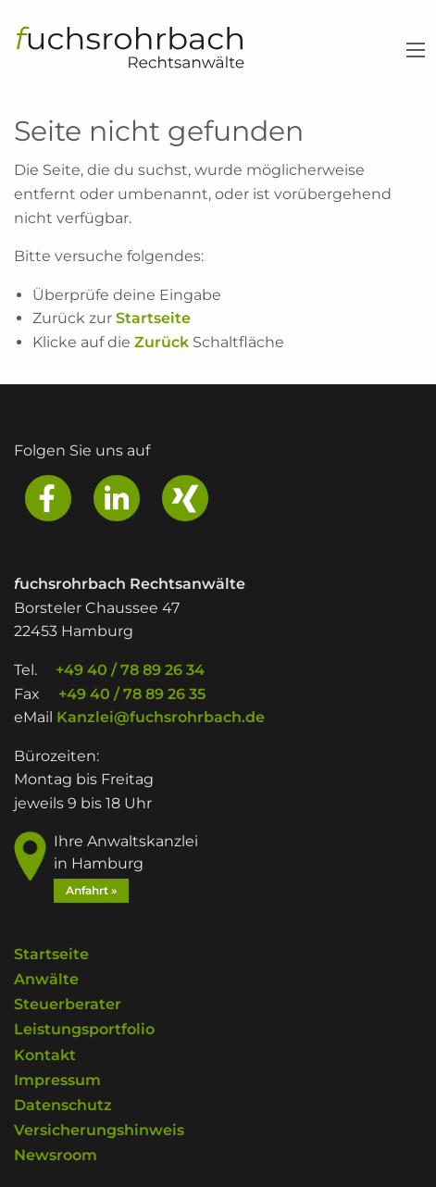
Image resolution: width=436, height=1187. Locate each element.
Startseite (153, 318)
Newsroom (55, 1156)
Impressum (57, 1080)
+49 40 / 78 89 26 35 (132, 694)
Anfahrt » (91, 890)
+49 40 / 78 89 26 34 (130, 670)
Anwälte (46, 980)
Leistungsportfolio (84, 1030)
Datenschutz (63, 1105)
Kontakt (45, 1055)
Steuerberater (67, 1005)
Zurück (161, 342)
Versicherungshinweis (99, 1131)
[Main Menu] (415, 50)
